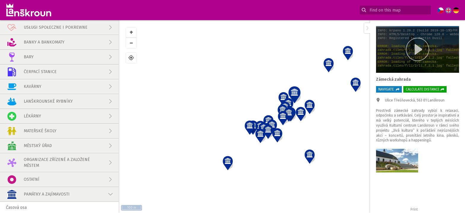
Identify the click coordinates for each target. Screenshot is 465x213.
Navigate (388, 89)
